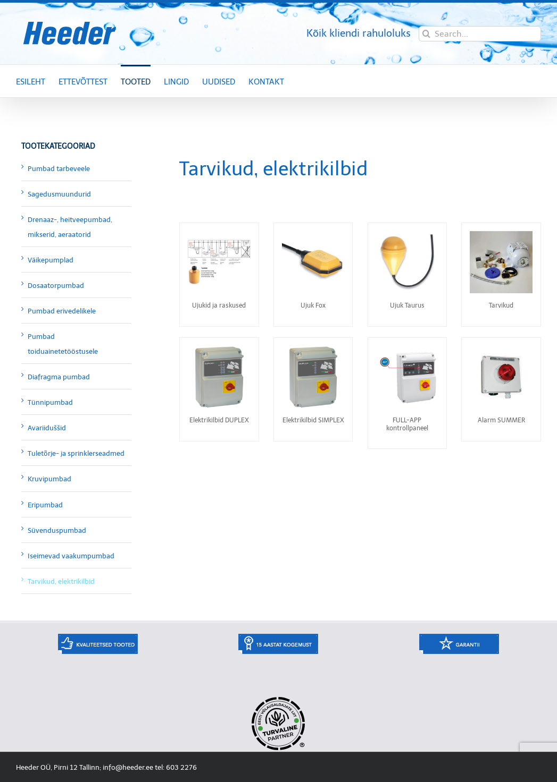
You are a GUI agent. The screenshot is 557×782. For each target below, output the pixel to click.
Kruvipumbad (49, 479)
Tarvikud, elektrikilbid (61, 581)
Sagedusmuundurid (59, 194)
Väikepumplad (50, 260)
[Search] (426, 33)
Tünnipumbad (50, 402)
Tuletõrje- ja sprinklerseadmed (76, 453)
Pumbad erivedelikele (62, 311)
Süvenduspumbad (57, 530)
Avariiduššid (47, 428)
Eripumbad (45, 505)
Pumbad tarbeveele (59, 169)
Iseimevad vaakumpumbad (71, 556)
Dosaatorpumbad (56, 286)
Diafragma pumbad (59, 377)
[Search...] (480, 33)
